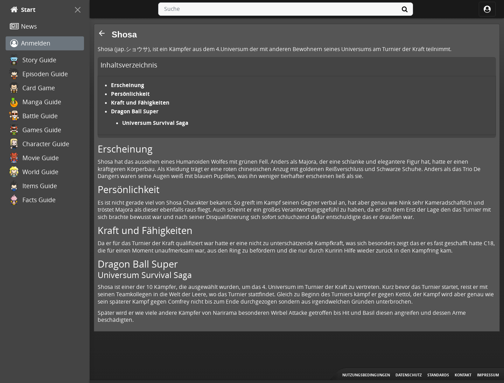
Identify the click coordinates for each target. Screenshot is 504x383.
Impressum (488, 375)
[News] (45, 27)
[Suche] (404, 9)
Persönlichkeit (130, 94)
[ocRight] (487, 9)
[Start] (38, 10)
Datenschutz (409, 375)
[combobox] (285, 9)
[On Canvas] (77, 9)
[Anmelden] (45, 43)
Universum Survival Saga (155, 123)
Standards (438, 375)
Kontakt (463, 375)
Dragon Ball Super (135, 111)
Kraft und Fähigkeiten (140, 102)
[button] (102, 33)
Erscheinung (127, 85)
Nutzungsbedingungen (366, 375)
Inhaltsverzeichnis (128, 65)
